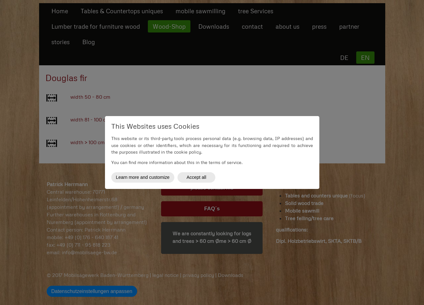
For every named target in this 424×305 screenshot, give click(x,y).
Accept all (196, 177)
